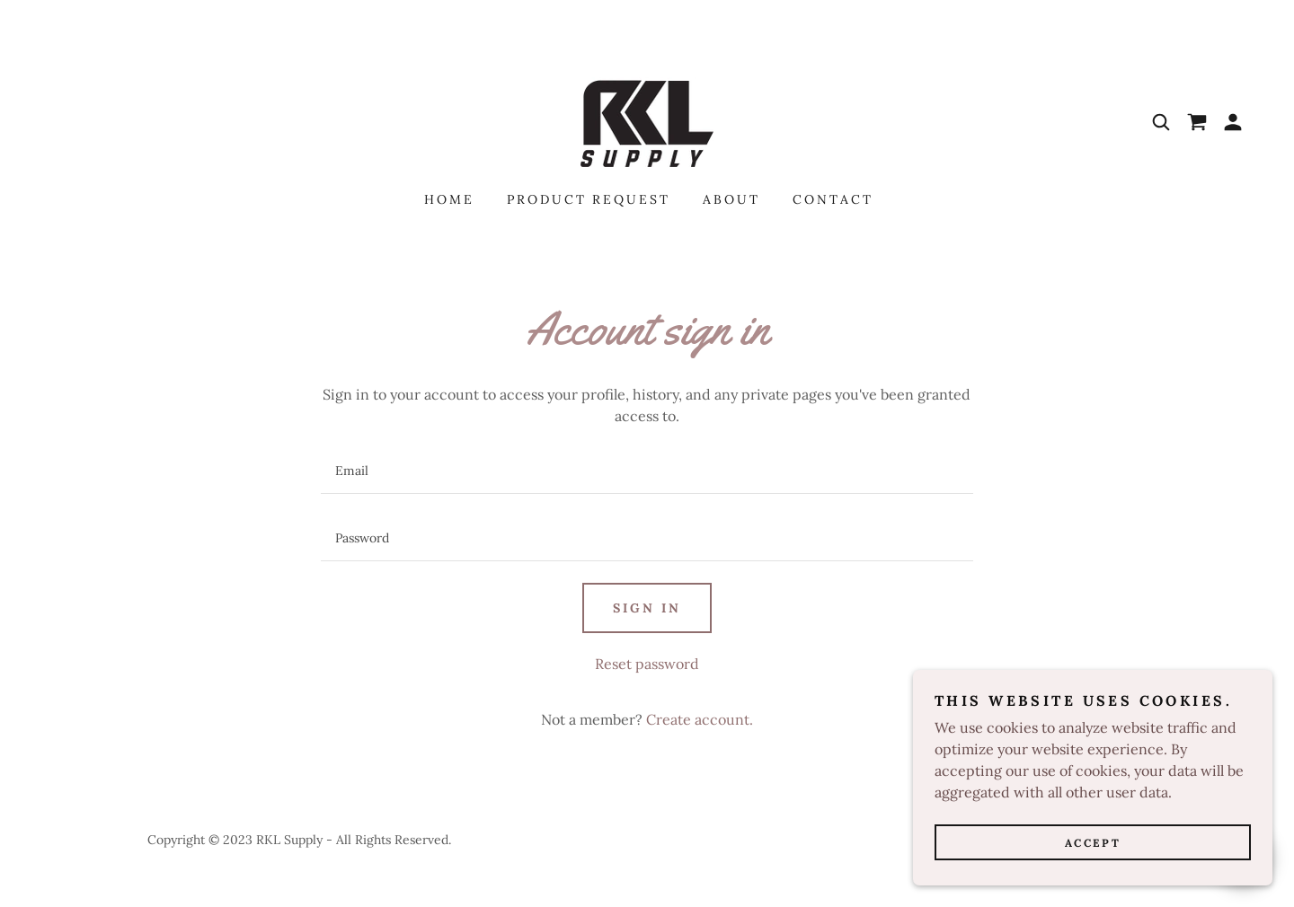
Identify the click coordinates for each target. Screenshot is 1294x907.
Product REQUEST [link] (589, 199)
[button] (1233, 122)
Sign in (647, 608)
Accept (1093, 843)
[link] (647, 120)
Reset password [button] (647, 664)
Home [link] (449, 199)
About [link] (731, 199)
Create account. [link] (699, 719)
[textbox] (646, 471)
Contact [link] (833, 199)
